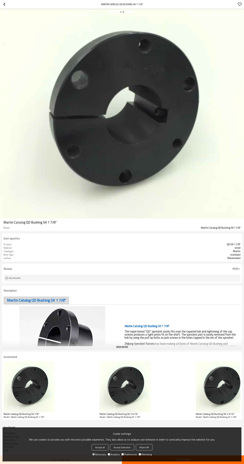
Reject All (144, 447)
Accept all (100, 447)
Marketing (145, 454)
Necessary (99, 454)
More (236, 268)
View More (122, 347)
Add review (15, 278)
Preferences (129, 454)
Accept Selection (122, 447)
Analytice (114, 454)
